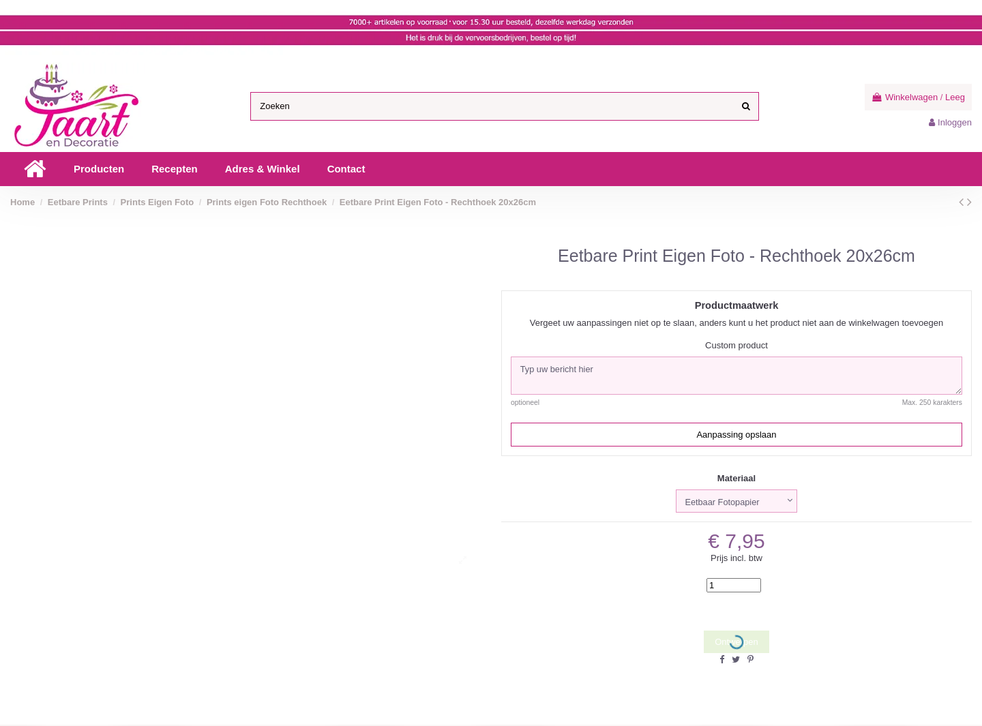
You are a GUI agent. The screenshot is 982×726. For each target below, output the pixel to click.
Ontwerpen (736, 643)
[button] (99, 169)
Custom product (736, 345)
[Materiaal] (736, 501)
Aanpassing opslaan (736, 435)
